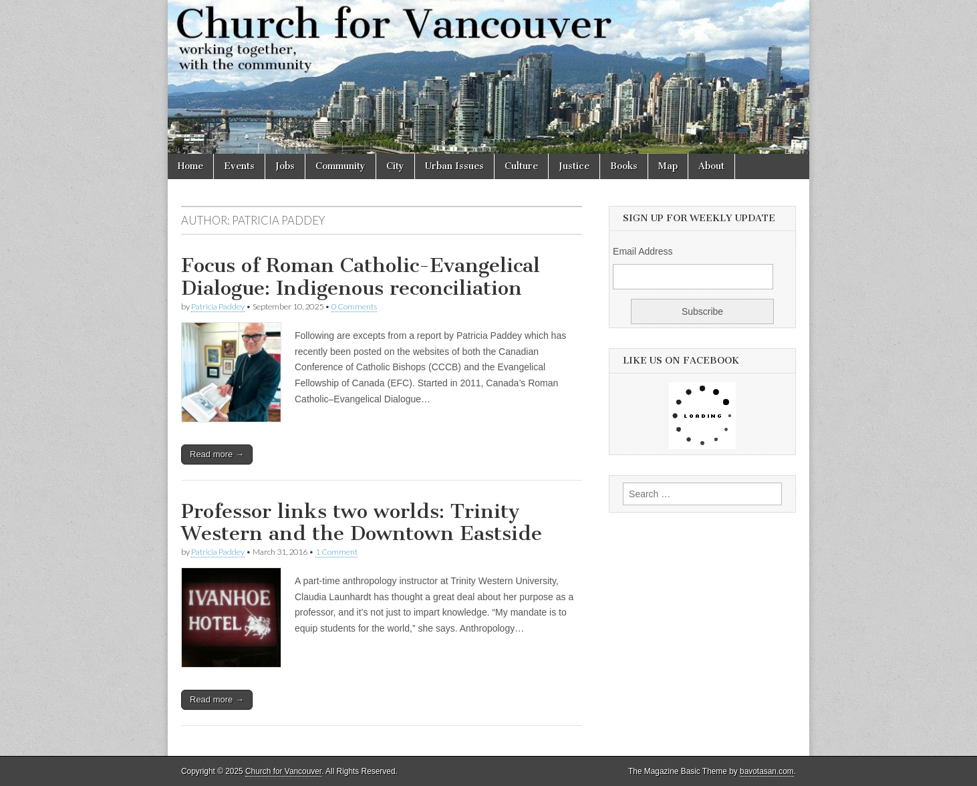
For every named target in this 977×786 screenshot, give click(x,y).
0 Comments (354, 306)
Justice (574, 166)
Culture (521, 166)
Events (239, 166)
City (395, 166)
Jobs (285, 166)
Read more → (217, 454)
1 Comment (336, 552)
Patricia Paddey (218, 306)
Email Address (642, 251)
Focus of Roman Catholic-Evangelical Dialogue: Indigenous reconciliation (360, 276)
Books (624, 166)
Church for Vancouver (283, 771)
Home (190, 166)
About (711, 166)
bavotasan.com (767, 771)
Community (340, 166)
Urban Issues (454, 166)
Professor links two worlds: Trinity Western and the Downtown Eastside (361, 522)
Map (668, 166)
